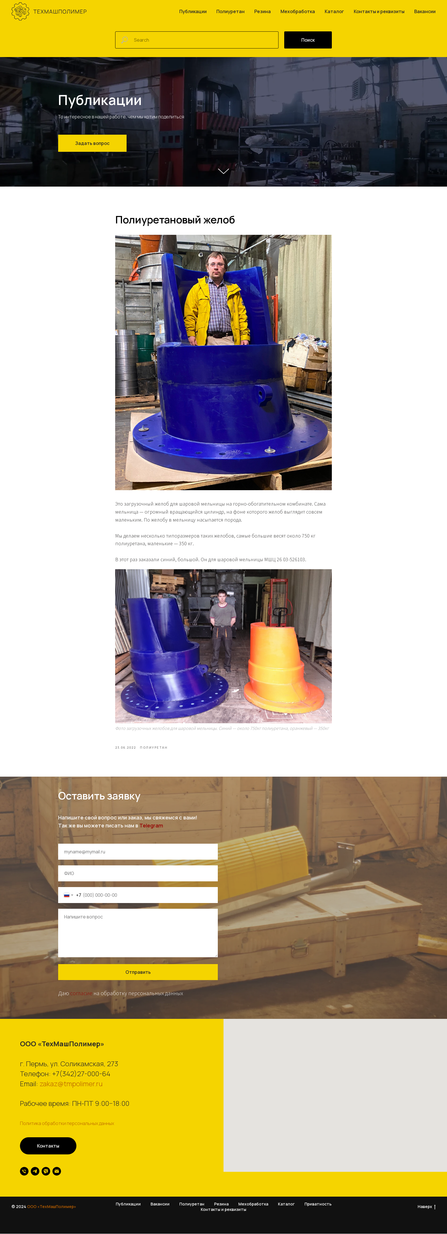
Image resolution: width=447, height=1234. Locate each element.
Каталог (334, 11)
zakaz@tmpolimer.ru (71, 1083)
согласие (81, 993)
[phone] (24, 1171)
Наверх (427, 1207)
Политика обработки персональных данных (67, 1123)
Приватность (318, 1204)
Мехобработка (298, 11)
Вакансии (425, 11)
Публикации (193, 11)
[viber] (46, 1171)
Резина (262, 11)
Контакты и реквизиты (379, 11)
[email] (56, 1171)
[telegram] (35, 1171)
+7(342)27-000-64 (81, 1074)
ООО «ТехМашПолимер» (51, 1206)
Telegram (151, 825)
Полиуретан (230, 11)
